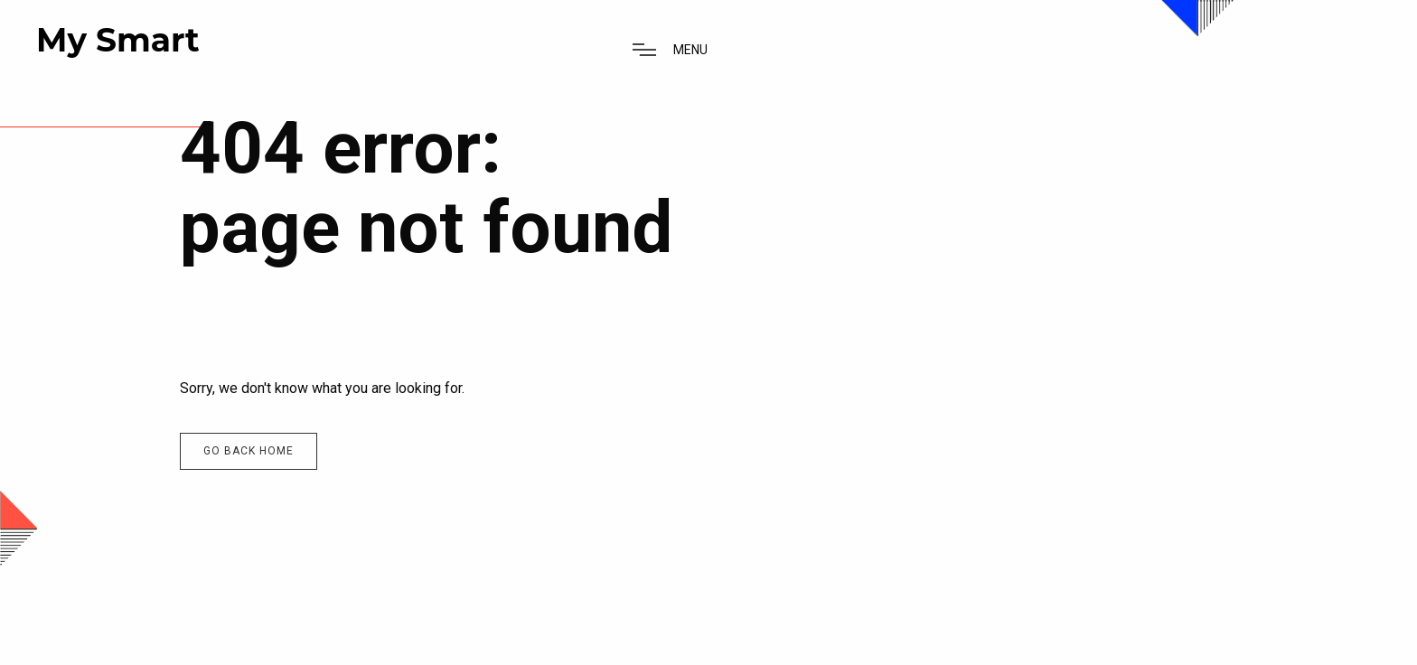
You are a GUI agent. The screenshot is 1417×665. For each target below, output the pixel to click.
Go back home (248, 451)
